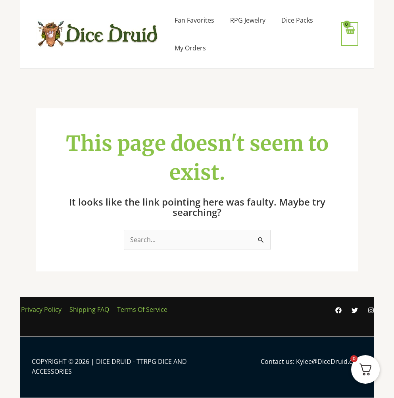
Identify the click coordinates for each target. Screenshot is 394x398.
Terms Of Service (138, 309)
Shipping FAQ (86, 309)
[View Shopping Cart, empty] (349, 34)
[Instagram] (371, 310)
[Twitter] (355, 310)
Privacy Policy (40, 309)
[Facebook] (338, 310)
